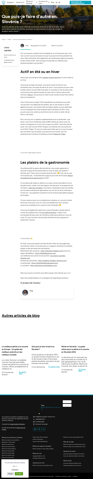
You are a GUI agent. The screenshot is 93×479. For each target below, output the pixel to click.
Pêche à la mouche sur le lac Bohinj (10, 440)
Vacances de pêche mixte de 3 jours (72, 465)
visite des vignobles (35, 188)
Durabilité (75, 476)
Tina (27, 45)
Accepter (19, 473)
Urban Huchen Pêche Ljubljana (40, 437)
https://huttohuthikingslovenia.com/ (44, 263)
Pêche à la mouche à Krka (8, 451)
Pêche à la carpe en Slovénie (42, 446)
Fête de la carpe (68, 442)
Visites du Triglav (59, 134)
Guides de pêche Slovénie (17, 424)
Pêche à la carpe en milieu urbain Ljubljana (43, 448)
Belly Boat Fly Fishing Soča (8, 442)
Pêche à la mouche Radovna (9, 448)
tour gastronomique (49, 213)
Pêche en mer (37, 453)
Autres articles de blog (21, 315)
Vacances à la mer (38, 463)
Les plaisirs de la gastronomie (9, 61)
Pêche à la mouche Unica (8, 455)
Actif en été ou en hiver (10, 56)
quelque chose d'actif (50, 78)
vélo (21, 107)
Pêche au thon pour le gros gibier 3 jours (43, 465)
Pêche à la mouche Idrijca (8, 453)
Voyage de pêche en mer (39, 456)
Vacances (19, 2)
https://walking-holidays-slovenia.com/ (52, 261)
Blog (52, 2)
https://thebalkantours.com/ (45, 253)
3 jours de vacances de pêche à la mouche (73, 453)
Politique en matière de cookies (63, 476)
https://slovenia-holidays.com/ (52, 251)
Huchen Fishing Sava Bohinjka (40, 441)
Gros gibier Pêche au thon (39, 458)
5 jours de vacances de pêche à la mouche (73, 456)
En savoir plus (22, 373)
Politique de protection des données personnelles (41, 476)
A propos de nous (43, 2)
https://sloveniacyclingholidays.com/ (43, 266)
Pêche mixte (67, 461)
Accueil (3, 39)
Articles (9, 39)
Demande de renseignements (77, 2)
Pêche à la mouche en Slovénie (12, 437)
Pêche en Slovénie (29, 2)
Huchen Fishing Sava (38, 439)
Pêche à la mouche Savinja (8, 446)
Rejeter (10, 473)
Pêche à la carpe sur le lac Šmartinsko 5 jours (74, 444)
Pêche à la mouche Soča (8, 457)
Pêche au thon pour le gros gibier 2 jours (73, 437)
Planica (30, 95)
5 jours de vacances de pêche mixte (72, 463)
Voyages (10, 2)
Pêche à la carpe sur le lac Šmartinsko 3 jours (74, 446)
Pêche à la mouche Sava (8, 444)
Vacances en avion (69, 451)
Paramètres (15, 469)
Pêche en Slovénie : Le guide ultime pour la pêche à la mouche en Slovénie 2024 (75, 349)
